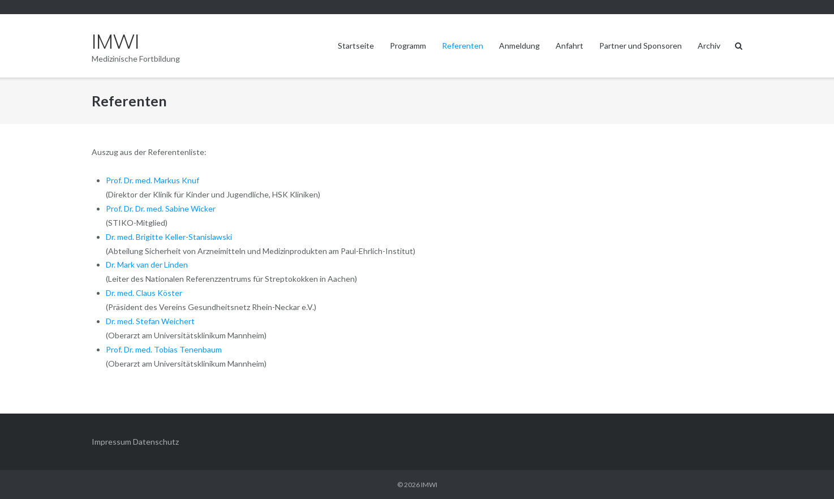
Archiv (709, 45)
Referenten (462, 45)
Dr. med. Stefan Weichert (150, 321)
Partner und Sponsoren (640, 45)
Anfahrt (569, 45)
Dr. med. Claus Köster (144, 293)
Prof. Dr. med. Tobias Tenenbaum (164, 349)
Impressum (111, 441)
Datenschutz (156, 441)
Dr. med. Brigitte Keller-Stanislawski (169, 237)
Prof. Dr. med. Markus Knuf (152, 180)
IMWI (429, 484)
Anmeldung (519, 45)
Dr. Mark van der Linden (147, 264)
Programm (408, 45)
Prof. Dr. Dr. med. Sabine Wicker (161, 208)
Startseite (356, 45)
